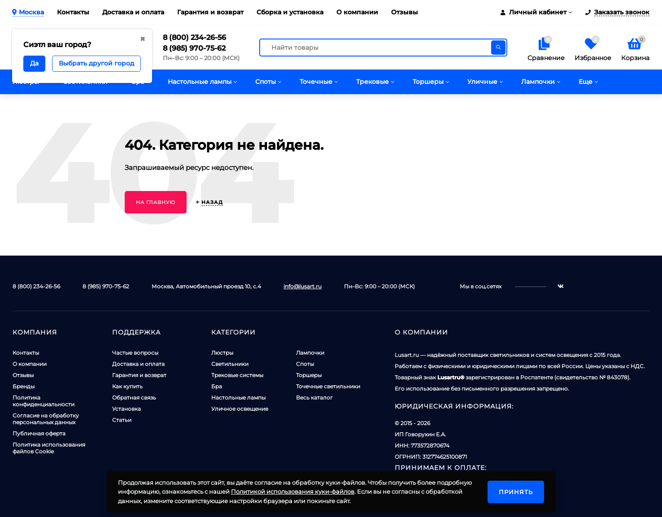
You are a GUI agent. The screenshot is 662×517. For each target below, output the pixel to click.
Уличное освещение (239, 408)
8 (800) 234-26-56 (194, 37)
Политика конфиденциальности (43, 401)
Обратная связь (134, 397)
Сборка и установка (290, 12)
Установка (126, 408)
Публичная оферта (39, 433)
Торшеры (309, 375)
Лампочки (310, 352)
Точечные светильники (328, 386)
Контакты (73, 12)
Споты (305, 364)
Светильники (229, 364)
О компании (357, 12)
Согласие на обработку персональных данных (46, 419)
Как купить (127, 386)
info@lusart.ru (302, 286)
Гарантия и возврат (210, 12)
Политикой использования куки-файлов (292, 491)
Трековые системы (237, 375)
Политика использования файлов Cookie (49, 448)
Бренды (24, 386)
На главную (155, 202)
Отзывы (404, 12)
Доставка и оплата (133, 12)
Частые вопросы (135, 352)
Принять (516, 491)
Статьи (121, 420)
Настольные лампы (238, 397)
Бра (216, 386)
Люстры (222, 352)
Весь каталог (314, 397)
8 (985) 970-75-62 (194, 48)
